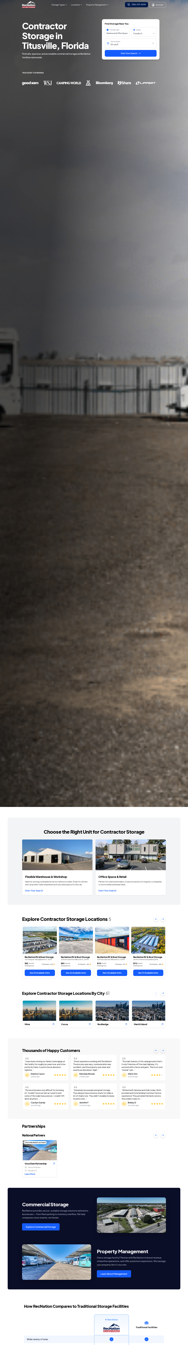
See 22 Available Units (76, 973)
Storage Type (114, 30)
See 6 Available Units (112, 973)
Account (157, 4)
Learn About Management (114, 1273)
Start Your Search (34, 890)
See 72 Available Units (148, 973)
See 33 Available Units (40, 973)
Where (138, 30)
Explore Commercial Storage (41, 1226)
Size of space (115, 41)
